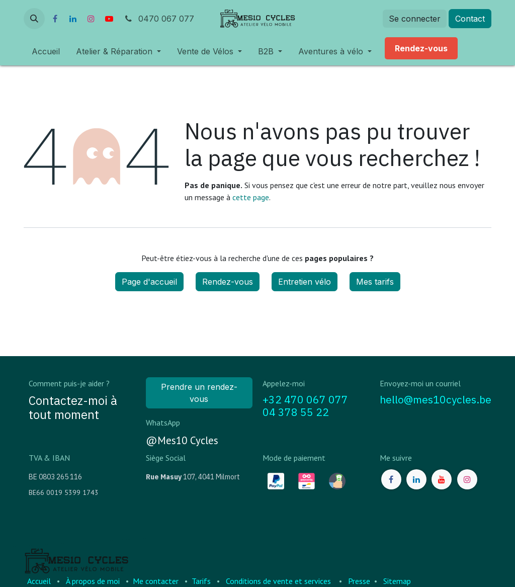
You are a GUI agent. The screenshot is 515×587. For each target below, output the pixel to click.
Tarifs (201, 581)
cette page (250, 197)
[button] (34, 18)
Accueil (39, 581)
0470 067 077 (158, 19)
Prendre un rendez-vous (199, 393)
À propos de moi (93, 581)
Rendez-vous (227, 282)
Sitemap (397, 581)
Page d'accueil (149, 282)
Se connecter (415, 19)
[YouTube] (109, 19)
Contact (470, 19)
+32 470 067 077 (305, 399)
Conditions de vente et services (278, 581)
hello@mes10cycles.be (435, 399)
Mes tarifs (375, 282)
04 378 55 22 (296, 412)
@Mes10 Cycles (182, 440)
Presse (359, 581)
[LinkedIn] (73, 19)
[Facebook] (55, 19)
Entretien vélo (304, 282)
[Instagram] (91, 19)
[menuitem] (46, 51)
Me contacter (156, 581)
